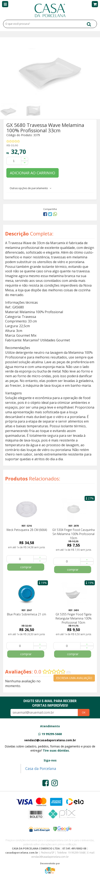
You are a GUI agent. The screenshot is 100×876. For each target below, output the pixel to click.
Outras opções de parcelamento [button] (30, 188)
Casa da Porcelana (40, 768)
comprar (25, 567)
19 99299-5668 (52, 734)
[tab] (50, 188)
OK (83, 712)
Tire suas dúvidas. (56, 750)
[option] (12, 111)
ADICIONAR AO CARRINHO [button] (32, 172)
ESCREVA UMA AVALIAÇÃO (74, 678)
